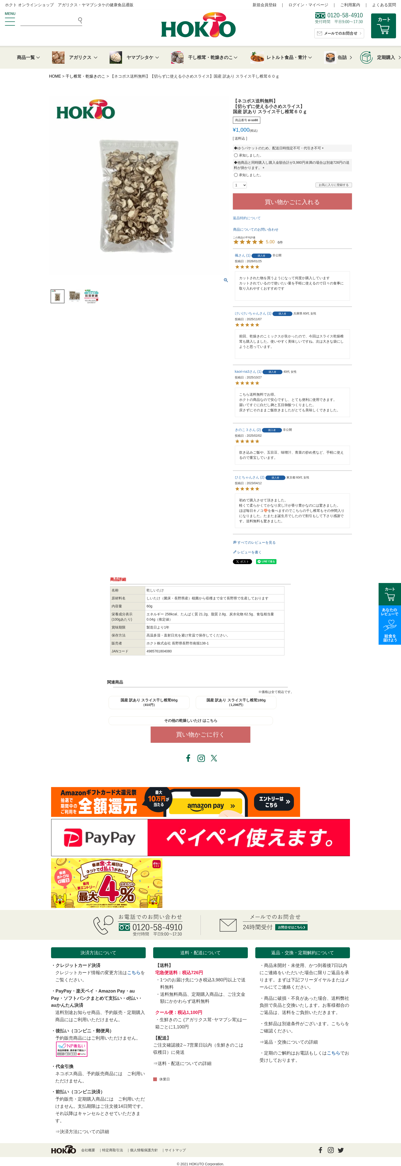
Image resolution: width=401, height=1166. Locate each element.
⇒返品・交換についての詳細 (289, 1042)
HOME (55, 76)
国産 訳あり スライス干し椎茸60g (149, 702)
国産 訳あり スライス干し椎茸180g (236, 702)
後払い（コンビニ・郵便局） (85, 1030)
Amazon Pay (111, 991)
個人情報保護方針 (144, 1150)
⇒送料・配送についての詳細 (182, 1063)
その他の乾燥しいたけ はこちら (190, 720)
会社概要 (88, 1150)
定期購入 (386, 57)
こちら (133, 972)
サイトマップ (175, 1150)
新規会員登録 (264, 5)
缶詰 (342, 57)
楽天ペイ (85, 991)
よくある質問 (384, 5)
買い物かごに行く (200, 734)
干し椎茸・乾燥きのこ (85, 76)
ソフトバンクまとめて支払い (93, 998)
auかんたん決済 (67, 1005)
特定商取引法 (112, 1150)
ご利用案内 (350, 5)
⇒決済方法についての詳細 (82, 1131)
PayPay (63, 991)
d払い (132, 998)
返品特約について (247, 218)
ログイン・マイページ (308, 5)
